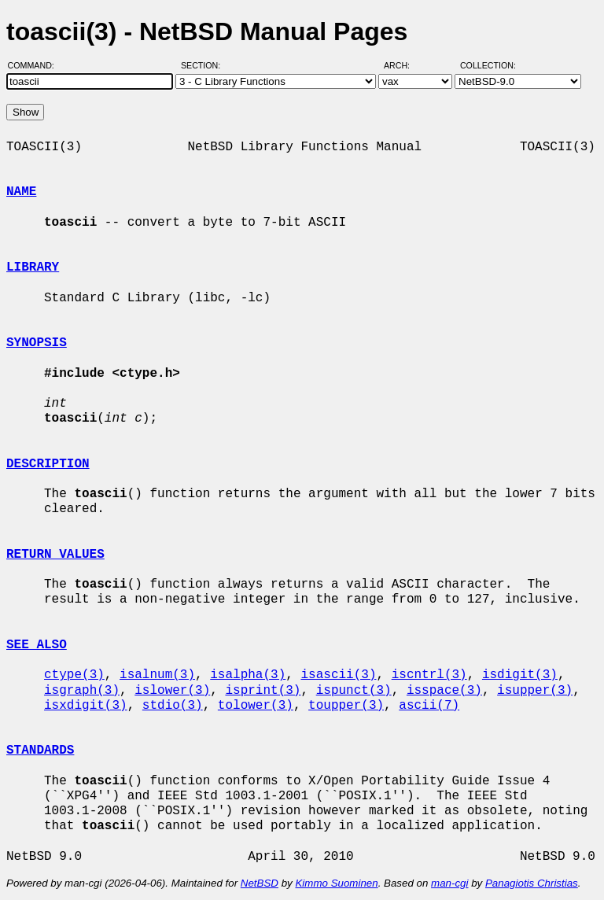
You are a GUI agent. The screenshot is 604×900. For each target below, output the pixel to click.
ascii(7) (429, 705)
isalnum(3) (157, 675)
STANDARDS (40, 750)
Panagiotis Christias (531, 883)
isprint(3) (262, 690)
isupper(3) (535, 690)
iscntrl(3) (429, 675)
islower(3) (172, 690)
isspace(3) (444, 690)
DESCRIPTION (48, 464)
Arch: (404, 65)
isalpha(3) (247, 675)
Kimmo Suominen (336, 883)
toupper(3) (346, 705)
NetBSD (259, 883)
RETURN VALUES (55, 554)
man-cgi (449, 883)
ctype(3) (74, 675)
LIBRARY (32, 267)
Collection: (488, 65)
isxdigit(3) (85, 705)
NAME (21, 192)
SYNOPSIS (36, 343)
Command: (36, 65)
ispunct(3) (354, 690)
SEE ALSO (36, 645)
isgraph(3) (82, 690)
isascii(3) (338, 675)
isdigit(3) (520, 675)
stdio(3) (172, 705)
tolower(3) (255, 705)
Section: (204, 65)
